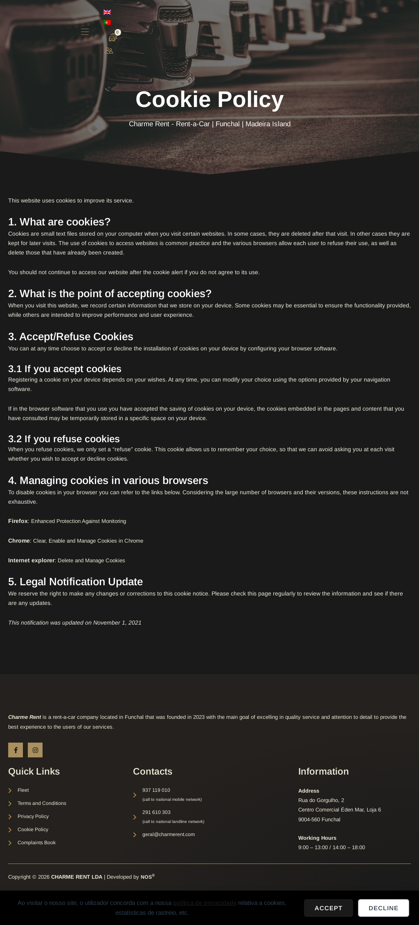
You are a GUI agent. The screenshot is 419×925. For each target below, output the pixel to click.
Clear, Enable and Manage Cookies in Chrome (93, 540)
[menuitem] (355, 20)
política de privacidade (205, 902)
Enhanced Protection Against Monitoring (83, 521)
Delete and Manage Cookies (94, 560)
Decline (384, 908)
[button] (300, 21)
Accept (328, 908)
